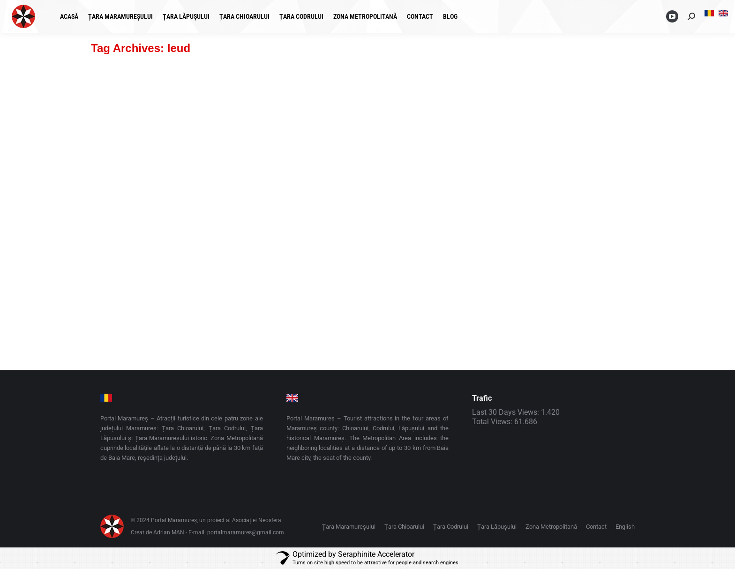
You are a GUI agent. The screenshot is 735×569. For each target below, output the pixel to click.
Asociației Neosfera (256, 520)
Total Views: (493, 421)
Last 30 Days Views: (506, 412)
